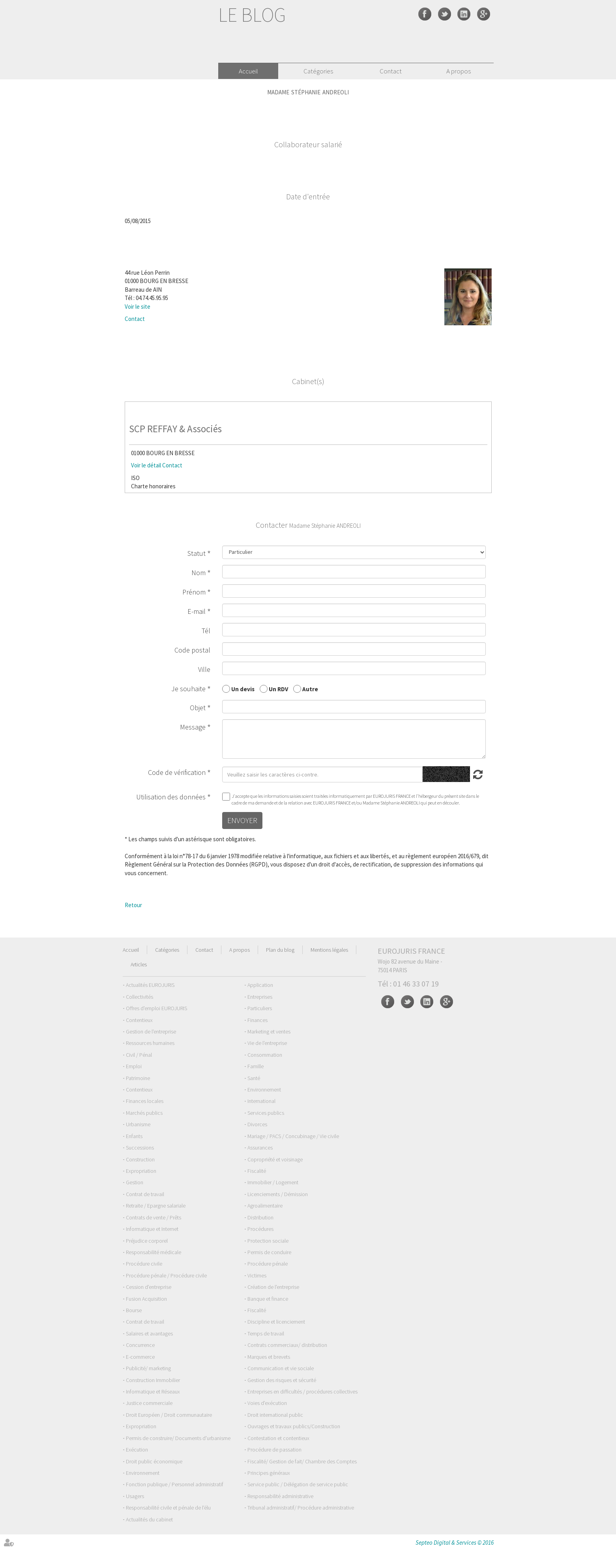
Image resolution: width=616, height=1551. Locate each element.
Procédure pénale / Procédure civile (166, 1275)
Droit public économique (154, 1461)
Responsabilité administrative (280, 1496)
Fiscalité (256, 1170)
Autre (310, 688)
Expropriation (141, 1170)
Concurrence (140, 1344)
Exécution (137, 1449)
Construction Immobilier (153, 1380)
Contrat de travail (145, 1194)
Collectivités (139, 996)
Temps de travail (265, 1333)
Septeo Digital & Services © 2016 (455, 1542)
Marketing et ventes (268, 1031)
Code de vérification (177, 772)
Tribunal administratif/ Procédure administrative (300, 1507)
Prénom (194, 591)
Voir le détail (146, 465)
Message (193, 726)
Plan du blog (280, 949)
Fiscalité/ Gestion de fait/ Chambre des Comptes (302, 1461)
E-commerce (140, 1356)
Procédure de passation (274, 1449)
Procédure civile (144, 1263)
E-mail (196, 611)
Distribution (260, 1217)
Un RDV (278, 688)
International (261, 1101)
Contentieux (139, 1020)
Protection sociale (267, 1240)
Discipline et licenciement (276, 1321)
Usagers (135, 1496)
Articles (139, 964)
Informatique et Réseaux (153, 1391)
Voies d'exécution (267, 1403)
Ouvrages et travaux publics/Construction (293, 1426)
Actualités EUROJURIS (150, 984)
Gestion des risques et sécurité (281, 1380)
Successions (140, 1147)
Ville (204, 669)
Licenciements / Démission (277, 1194)
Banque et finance (267, 1298)
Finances (257, 1020)
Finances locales (144, 1101)
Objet (198, 707)
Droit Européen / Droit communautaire (169, 1414)
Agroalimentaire (265, 1205)
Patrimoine (138, 1078)
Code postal (192, 650)
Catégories (318, 71)
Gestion (134, 1182)
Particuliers (259, 1008)
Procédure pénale (267, 1263)
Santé (253, 1078)
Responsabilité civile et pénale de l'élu (168, 1507)
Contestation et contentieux (278, 1438)
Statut (196, 553)
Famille (255, 1066)
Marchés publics (144, 1112)
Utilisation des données (171, 796)
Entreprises (259, 996)
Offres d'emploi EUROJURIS (156, 1008)
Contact (391, 71)
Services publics (265, 1112)
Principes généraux (268, 1472)
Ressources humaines (150, 1043)
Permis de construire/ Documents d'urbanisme (178, 1438)
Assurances (260, 1147)
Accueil (248, 71)
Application (260, 984)
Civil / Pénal (139, 1054)
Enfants (134, 1136)
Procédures (260, 1228)
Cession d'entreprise (148, 1286)
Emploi (134, 1066)
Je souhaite (188, 688)
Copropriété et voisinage (275, 1159)
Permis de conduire (269, 1252)
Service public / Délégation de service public (297, 1484)
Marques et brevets (268, 1356)
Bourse (134, 1310)
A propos (458, 71)
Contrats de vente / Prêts (153, 1217)
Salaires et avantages (149, 1333)
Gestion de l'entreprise (151, 1031)
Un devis (243, 688)
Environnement (264, 1089)
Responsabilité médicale (153, 1252)
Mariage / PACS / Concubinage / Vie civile (293, 1136)
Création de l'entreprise (273, 1286)
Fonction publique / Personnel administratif (174, 1484)
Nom (198, 572)
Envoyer (242, 820)
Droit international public (275, 1414)
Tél (206, 630)
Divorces (257, 1124)
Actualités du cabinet (149, 1519)
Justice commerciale (149, 1403)
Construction (140, 1159)
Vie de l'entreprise (267, 1043)
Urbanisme (138, 1124)
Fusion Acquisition (146, 1298)
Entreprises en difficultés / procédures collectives (302, 1391)
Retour (133, 905)
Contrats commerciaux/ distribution (287, 1344)
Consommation (264, 1054)
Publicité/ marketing (148, 1368)
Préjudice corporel (147, 1240)
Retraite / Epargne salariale (155, 1205)
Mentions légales (329, 949)
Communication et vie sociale (280, 1368)
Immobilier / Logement (272, 1182)
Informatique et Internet (152, 1228)
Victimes (256, 1275)
